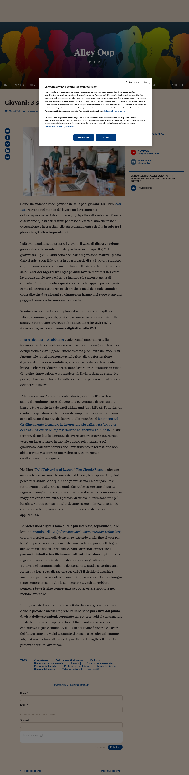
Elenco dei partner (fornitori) (59, 126)
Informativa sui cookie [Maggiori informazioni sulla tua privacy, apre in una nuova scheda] (115, 111)
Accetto (106, 137)
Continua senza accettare (137, 82)
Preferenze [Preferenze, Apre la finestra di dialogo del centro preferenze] (84, 137)
